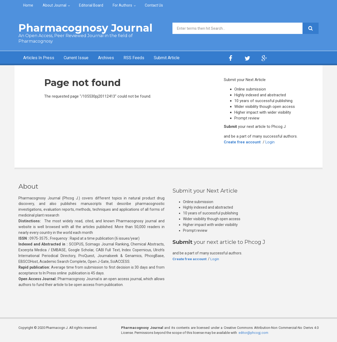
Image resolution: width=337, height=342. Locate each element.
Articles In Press (40, 58)
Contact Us (154, 5)
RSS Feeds (144, 58)
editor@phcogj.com (254, 333)
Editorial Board (91, 5)
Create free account (243, 142)
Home (28, 5)
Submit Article (180, 58)
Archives (114, 58)
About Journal (54, 5)
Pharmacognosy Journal (85, 27)
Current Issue (81, 58)
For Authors (122, 5)
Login (271, 142)
